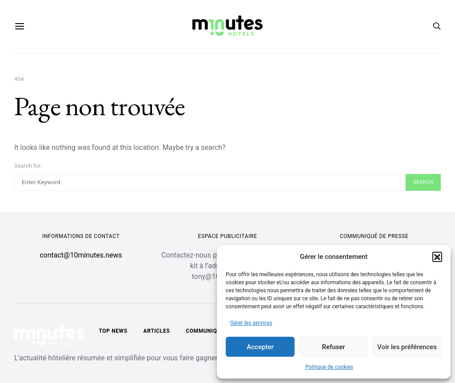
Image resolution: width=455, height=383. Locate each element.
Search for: (28, 165)
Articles (157, 331)
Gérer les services (251, 323)
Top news (113, 331)
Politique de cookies (329, 367)
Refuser (333, 347)
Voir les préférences (407, 347)
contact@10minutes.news (81, 255)
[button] (437, 256)
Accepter (260, 347)
